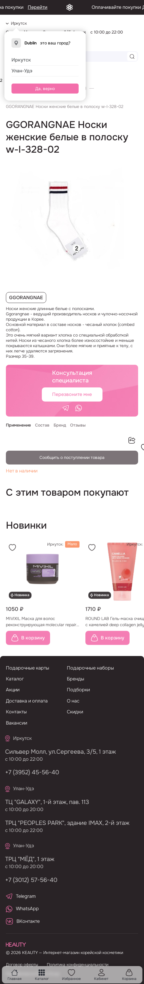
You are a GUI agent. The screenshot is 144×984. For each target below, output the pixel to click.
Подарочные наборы (90, 668)
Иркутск (21, 60)
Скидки (75, 712)
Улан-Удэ (21, 71)
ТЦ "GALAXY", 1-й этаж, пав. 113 (45, 802)
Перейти (45, 7)
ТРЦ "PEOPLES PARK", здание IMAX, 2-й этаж (65, 823)
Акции (12, 690)
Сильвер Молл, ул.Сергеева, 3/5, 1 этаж (58, 751)
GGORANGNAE (26, 297)
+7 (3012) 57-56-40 (29, 880)
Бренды (75, 679)
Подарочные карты (27, 668)
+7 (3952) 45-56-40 (30, 772)
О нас (73, 701)
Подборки (78, 690)
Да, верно (45, 88)
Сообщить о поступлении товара (72, 457)
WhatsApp (22, 908)
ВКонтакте (23, 921)
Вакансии (16, 723)
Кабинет (101, 974)
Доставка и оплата (27, 701)
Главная (14, 974)
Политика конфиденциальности (77, 964)
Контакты (16, 712)
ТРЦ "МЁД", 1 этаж (27, 859)
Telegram (21, 896)
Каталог (42, 974)
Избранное (71, 974)
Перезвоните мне (72, 394)
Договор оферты (22, 964)
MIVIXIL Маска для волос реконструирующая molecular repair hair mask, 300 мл (41, 624)
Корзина (129, 974)
